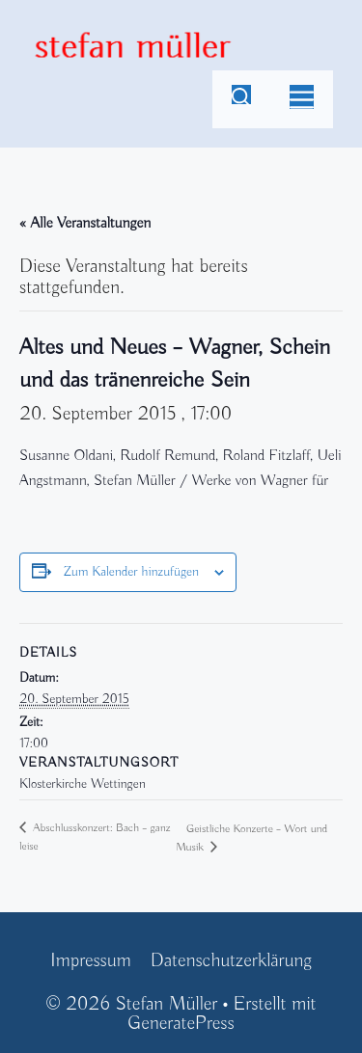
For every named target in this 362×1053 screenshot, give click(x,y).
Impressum (90, 961)
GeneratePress (180, 1024)
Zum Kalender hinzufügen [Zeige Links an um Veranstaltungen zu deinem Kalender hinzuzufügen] (131, 572)
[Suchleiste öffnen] (241, 99)
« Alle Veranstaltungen (85, 223)
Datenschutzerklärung (231, 961)
